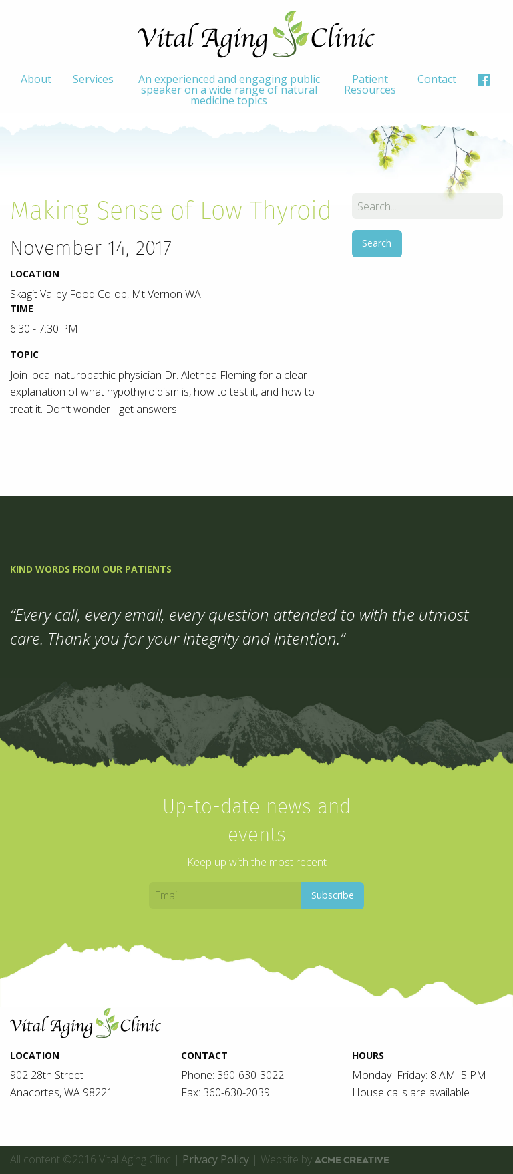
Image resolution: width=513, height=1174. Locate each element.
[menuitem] (36, 89)
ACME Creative (352, 1160)
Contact (436, 78)
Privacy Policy (215, 1159)
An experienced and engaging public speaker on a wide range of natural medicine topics (229, 89)
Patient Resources (370, 84)
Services (93, 78)
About (36, 78)
